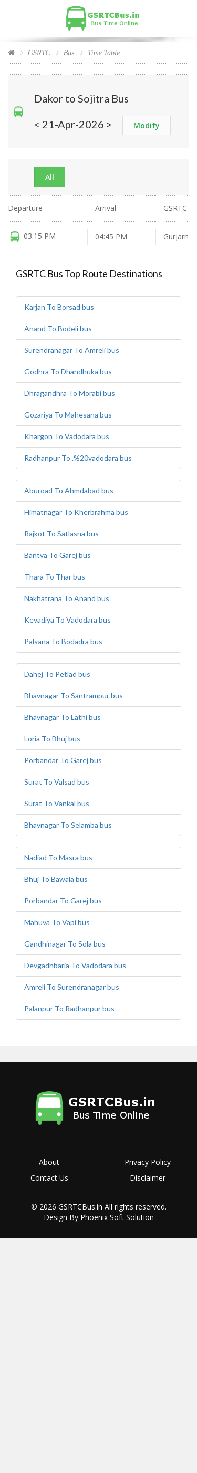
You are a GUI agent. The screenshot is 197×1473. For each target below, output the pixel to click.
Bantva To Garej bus (57, 555)
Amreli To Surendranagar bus (71, 986)
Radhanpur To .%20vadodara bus (78, 457)
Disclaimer (147, 1178)
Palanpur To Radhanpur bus (69, 1008)
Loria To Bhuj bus (52, 738)
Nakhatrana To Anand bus (66, 598)
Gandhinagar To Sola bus (65, 943)
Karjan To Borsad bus (59, 306)
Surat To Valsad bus (56, 781)
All (49, 177)
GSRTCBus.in (80, 1207)
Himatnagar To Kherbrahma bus (76, 511)
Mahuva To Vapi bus (57, 922)
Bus (69, 53)
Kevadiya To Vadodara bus (67, 619)
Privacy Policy (148, 1162)
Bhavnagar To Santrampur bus (73, 695)
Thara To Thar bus (54, 576)
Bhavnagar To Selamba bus (68, 824)
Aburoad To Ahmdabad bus (68, 490)
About (49, 1162)
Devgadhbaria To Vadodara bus (75, 965)
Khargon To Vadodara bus (66, 436)
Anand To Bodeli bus (58, 328)
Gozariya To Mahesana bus (68, 414)
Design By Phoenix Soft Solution (99, 1217)
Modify (146, 125)
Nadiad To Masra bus (58, 857)
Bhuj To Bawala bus (56, 879)
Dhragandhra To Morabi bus (69, 393)
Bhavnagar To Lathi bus (62, 717)
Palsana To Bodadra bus (63, 641)
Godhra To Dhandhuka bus (68, 371)
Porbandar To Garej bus (63, 760)
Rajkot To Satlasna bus (61, 533)
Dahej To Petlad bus (57, 673)
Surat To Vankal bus (56, 803)
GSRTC (39, 53)
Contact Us (49, 1178)
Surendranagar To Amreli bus (71, 350)
